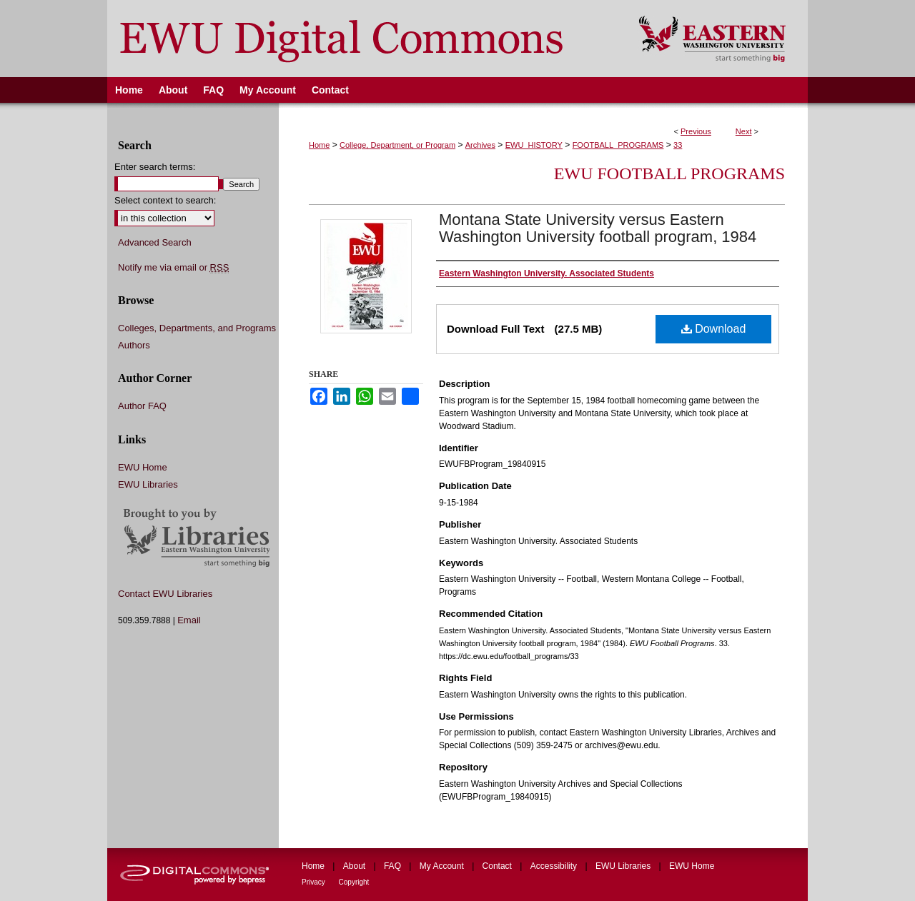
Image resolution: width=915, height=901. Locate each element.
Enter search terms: (154, 166)
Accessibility (555, 866)
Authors (134, 345)
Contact (499, 866)
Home (319, 145)
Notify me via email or (173, 267)
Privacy (314, 882)
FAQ (393, 866)
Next (744, 131)
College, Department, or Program (397, 145)
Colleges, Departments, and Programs (197, 328)
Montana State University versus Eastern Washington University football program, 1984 (597, 228)
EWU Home (142, 467)
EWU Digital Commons (363, 38)
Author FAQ (142, 406)
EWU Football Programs (669, 173)
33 (677, 145)
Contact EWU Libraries (165, 593)
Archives (480, 145)
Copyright (354, 882)
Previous (696, 131)
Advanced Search (155, 242)
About (355, 866)
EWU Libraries (148, 484)
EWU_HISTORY (534, 145)
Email (189, 620)
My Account (443, 866)
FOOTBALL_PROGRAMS (618, 145)
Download (713, 329)
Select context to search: (165, 200)
